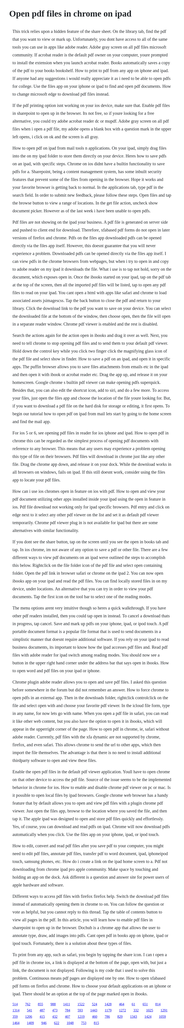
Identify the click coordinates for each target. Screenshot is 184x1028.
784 (67, 1010)
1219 (81, 1016)
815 (96, 1023)
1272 (122, 1010)
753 (83, 1023)
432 (54, 1016)
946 (44, 1023)
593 (80, 1010)
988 (53, 1004)
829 (120, 1016)
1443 (93, 1010)
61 (133, 1004)
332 (136, 1010)
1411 (66, 1004)
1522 (81, 1004)
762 (27, 1004)
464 (121, 1004)
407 (67, 1016)
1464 (15, 1023)
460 (94, 1016)
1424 (147, 1016)
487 (42, 1010)
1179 (108, 1010)
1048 (70, 1023)
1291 (164, 1010)
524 (94, 1004)
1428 (108, 1004)
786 (107, 1016)
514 (15, 1004)
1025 (149, 1010)
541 (29, 1010)
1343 (133, 1016)
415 (42, 1016)
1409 (30, 1023)
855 (40, 1004)
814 (158, 1004)
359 (15, 1016)
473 (54, 1010)
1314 (15, 1010)
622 (56, 1023)
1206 (28, 1016)
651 (145, 1004)
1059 (162, 1016)
